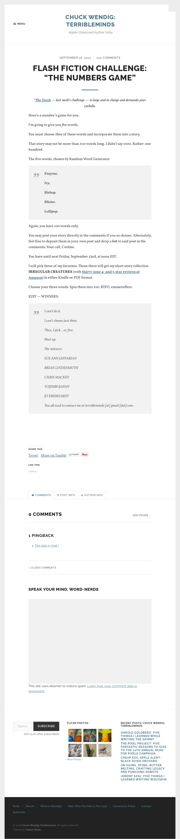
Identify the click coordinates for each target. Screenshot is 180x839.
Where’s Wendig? (51, 806)
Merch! (30, 806)
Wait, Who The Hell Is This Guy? (87, 806)
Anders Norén (33, 829)
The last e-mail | (47, 546)
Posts (16, 806)
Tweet (33, 454)
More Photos (74, 759)
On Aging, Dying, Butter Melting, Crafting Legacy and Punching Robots (143, 769)
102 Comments (108, 58)
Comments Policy (124, 806)
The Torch (43, 100)
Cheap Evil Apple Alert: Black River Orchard (141, 759)
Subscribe (46, 726)
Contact (146, 806)
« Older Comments (42, 568)
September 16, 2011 (75, 58)
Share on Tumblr (54, 454)
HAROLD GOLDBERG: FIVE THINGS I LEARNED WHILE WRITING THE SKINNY (140, 736)
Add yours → (142, 515)
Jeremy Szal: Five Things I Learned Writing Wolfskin (144, 778)
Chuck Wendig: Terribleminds (90, 20)
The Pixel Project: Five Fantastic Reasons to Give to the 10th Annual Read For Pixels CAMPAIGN (143, 749)
